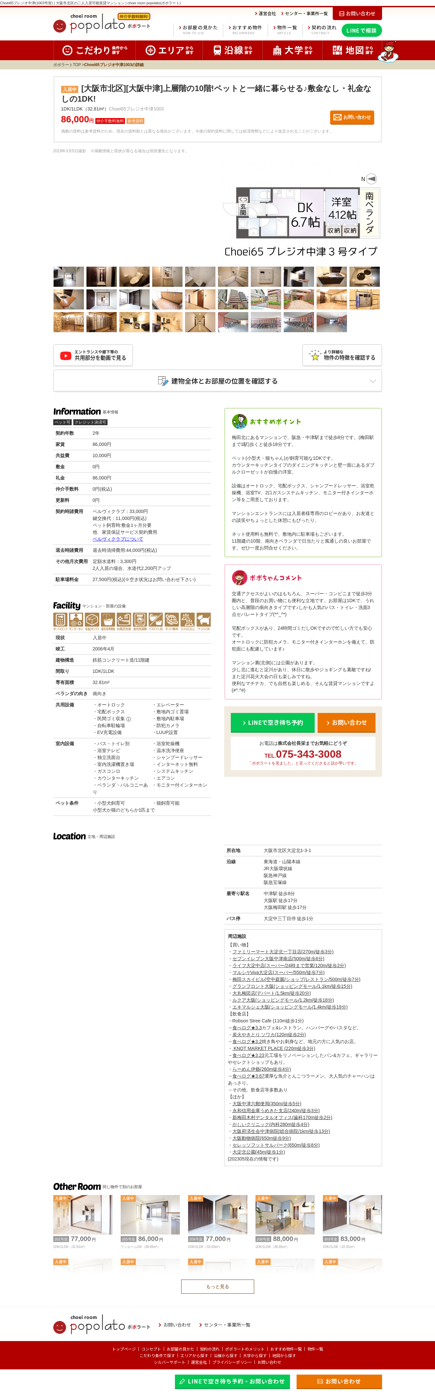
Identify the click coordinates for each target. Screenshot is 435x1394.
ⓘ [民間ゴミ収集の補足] (128, 719)
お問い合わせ (269, 1362)
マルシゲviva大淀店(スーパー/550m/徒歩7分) (278, 972)
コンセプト (151, 1349)
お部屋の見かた (200, 30)
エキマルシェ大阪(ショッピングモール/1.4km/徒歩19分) (290, 1007)
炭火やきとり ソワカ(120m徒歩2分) (269, 1034)
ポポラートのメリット (245, 1349)
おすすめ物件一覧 (286, 1349)
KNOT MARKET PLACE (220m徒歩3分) (273, 1048)
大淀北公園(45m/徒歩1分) (258, 1152)
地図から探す (284, 1355)
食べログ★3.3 (247, 1027)
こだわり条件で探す (157, 1355)
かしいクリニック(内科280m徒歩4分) (270, 1124)
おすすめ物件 (247, 30)
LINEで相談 (362, 30)
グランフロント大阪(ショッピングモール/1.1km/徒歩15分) (292, 986)
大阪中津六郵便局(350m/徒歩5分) (267, 1103)
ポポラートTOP (67, 64)
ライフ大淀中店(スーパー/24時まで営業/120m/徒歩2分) (289, 965)
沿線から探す (225, 1355)
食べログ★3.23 (248, 1055)
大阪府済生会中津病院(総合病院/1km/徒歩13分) (281, 1131)
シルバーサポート (169, 1362)
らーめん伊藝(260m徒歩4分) (261, 1069)
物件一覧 (287, 30)
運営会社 (199, 1362)
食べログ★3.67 (248, 1076)
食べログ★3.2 (247, 1041)
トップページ (124, 1349)
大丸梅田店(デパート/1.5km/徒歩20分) (271, 993)
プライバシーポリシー (232, 1362)
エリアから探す (194, 1355)
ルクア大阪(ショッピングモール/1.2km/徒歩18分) (283, 1000)
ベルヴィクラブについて (118, 539)
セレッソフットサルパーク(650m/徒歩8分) (276, 1145)
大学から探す (255, 1355)
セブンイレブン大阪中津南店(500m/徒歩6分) (278, 958)
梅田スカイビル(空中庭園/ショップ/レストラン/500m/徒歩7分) (296, 979)
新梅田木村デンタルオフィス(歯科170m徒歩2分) (282, 1117)
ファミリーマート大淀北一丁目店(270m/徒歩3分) (283, 951)
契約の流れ (324, 30)
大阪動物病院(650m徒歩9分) (261, 1138)
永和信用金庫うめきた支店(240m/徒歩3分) (276, 1110)
